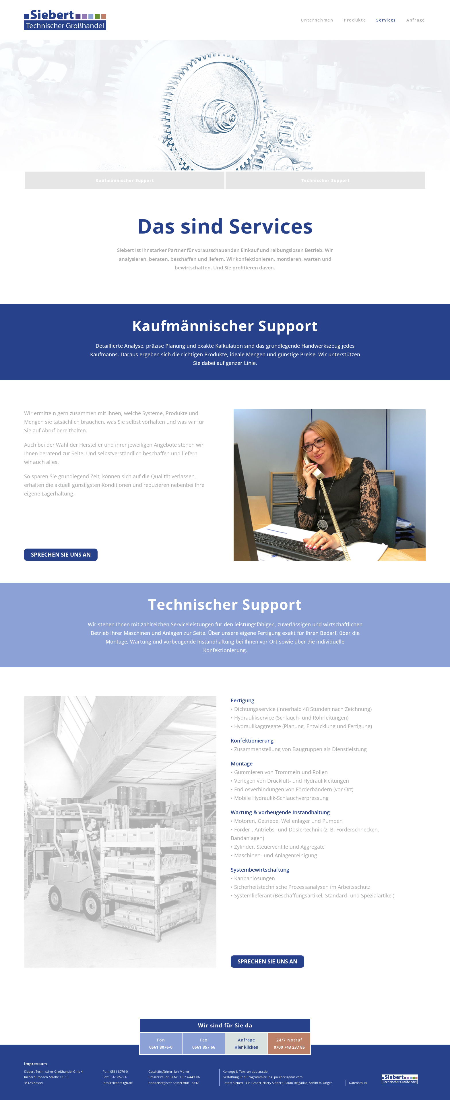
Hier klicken (246, 1047)
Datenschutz (358, 1082)
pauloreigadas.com (288, 1077)
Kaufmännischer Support (125, 180)
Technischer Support (325, 180)
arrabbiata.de (257, 1071)
